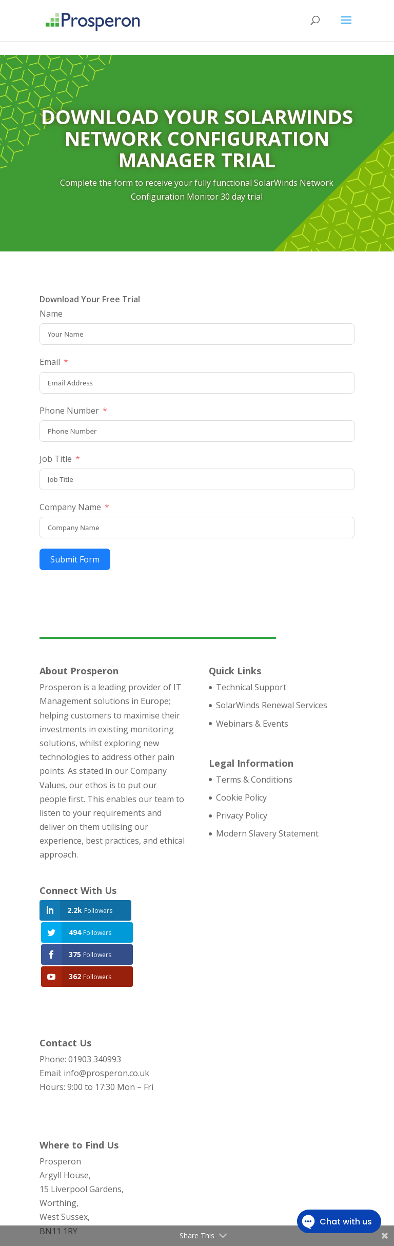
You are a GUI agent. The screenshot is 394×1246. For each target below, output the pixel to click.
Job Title (56, 458)
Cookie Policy (241, 797)
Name (51, 313)
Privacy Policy (241, 815)
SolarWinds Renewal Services (271, 705)
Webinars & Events (252, 723)
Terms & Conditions (254, 779)
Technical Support (251, 687)
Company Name (70, 507)
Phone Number (69, 410)
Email (50, 361)
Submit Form (75, 559)
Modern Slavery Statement (267, 833)
